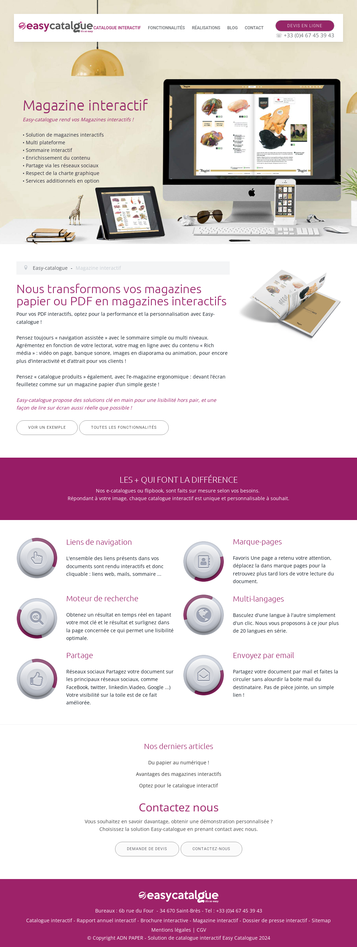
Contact (254, 27)
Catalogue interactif (117, 27)
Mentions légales (171, 929)
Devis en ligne (304, 25)
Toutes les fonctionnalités (124, 427)
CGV (201, 929)
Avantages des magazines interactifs (178, 774)
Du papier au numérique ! (178, 762)
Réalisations (206, 27)
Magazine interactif (215, 920)
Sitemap (321, 920)
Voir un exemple (47, 427)
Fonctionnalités (166, 27)
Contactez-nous (211, 849)
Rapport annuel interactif (106, 920)
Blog (232, 27)
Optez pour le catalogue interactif (178, 785)
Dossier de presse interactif (275, 920)
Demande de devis (147, 849)
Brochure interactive (164, 920)
